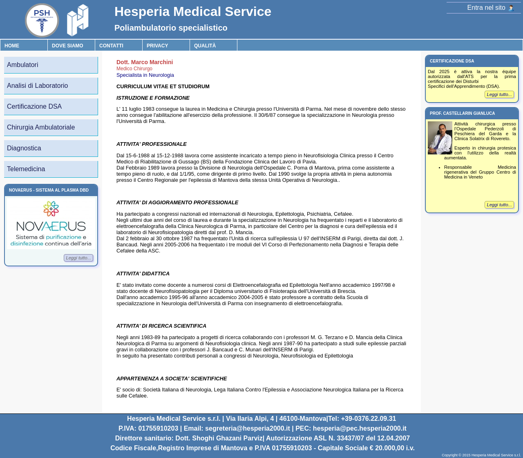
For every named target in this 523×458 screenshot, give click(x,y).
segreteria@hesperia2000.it (247, 428)
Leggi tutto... (78, 257)
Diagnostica (24, 148)
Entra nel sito (490, 7)
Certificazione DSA (34, 106)
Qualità (205, 46)
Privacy (157, 46)
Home (11, 46)
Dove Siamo (67, 46)
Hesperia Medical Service (192, 11)
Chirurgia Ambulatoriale (41, 127)
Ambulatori (22, 64)
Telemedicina (26, 168)
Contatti (111, 46)
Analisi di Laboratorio (37, 85)
